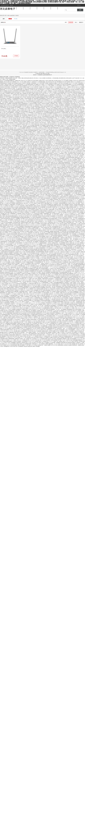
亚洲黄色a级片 (79, 244)
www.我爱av (11, 152)
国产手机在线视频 (31, 154)
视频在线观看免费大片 (68, 176)
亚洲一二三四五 (65, 313)
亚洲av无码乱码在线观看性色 (76, 95)
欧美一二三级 (74, 222)
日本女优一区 (81, 239)
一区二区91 (28, 265)
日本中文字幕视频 (64, 205)
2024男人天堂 (56, 210)
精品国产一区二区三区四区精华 (32, 87)
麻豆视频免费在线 (11, 254)
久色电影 (48, 225)
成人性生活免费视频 (74, 120)
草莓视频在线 (18, 309)
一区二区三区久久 (49, 149)
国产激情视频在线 (10, 251)
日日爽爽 (51, 337)
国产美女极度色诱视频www (44, 268)
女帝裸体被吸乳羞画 (40, 111)
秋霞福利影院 (26, 189)
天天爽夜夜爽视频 (44, 282)
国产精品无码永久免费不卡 (68, 145)
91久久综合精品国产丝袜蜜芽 (27, 173)
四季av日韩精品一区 (74, 282)
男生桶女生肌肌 (73, 111)
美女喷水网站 (2, 166)
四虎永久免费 (41, 145)
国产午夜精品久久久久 (53, 126)
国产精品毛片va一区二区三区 (69, 88)
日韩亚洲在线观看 (13, 345)
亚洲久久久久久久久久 (77, 317)
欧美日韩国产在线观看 (44, 83)
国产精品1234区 (28, 216)
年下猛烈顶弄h (3, 175)
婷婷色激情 (49, 214)
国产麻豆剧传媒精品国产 (17, 281)
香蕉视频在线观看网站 (31, 208)
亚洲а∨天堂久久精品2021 (36, 172)
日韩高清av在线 (51, 194)
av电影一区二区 (43, 176)
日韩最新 (28, 240)
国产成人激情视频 (54, 108)
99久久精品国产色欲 (14, 104)
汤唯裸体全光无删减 (53, 83)
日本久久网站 (81, 299)
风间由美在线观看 (7, 163)
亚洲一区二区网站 (23, 260)
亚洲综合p (20, 103)
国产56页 (45, 239)
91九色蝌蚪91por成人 (62, 193)
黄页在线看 (59, 205)
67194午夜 (73, 93)
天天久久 (16, 245)
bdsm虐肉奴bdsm (6, 204)
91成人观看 (72, 131)
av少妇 (42, 256)
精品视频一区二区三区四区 (27, 147)
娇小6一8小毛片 (18, 301)
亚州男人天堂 (43, 101)
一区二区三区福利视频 (59, 136)
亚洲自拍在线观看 (13, 233)
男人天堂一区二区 (42, 121)
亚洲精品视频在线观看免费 (71, 244)
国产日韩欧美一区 (24, 186)
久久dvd (17, 159)
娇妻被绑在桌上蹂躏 (70, 271)
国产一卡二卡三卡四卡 (61, 191)
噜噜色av (7, 102)
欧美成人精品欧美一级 (49, 140)
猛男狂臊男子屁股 (57, 135)
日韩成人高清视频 (4, 283)
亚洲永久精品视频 (40, 212)
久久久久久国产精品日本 (13, 282)
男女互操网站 (52, 116)
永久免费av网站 (76, 164)
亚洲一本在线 (52, 269)
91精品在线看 (46, 306)
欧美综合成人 (64, 121)
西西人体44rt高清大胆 (8, 106)
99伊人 (55, 111)
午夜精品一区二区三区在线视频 (55, 87)
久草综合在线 (74, 268)
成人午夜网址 (42, 84)
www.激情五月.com (57, 118)
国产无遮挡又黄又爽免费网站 (66, 84)
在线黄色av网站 (16, 154)
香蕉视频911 (2, 173)
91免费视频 (25, 133)
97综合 (44, 143)
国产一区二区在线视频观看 (56, 99)
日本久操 (3, 222)
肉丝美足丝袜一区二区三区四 (67, 118)
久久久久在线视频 (10, 175)
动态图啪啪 (48, 272)
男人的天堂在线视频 (64, 297)
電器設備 (47, 8)
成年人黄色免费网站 (23, 115)
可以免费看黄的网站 (18, 152)
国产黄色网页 (5, 285)
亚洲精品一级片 (32, 291)
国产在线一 (25, 228)
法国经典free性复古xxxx (13, 299)
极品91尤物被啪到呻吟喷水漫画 (20, 113)
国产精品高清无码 (25, 164)
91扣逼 (66, 329)
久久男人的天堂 (17, 184)
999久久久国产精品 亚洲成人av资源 (24, 95)
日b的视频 (21, 144)
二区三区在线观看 (31, 125)
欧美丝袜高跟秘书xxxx (24, 158)
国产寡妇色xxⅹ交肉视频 (79, 143)
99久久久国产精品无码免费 (39, 140)
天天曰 (47, 248)
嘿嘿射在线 (65, 203)
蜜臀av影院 (36, 283)
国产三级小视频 (51, 200)
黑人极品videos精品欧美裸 (27, 145)
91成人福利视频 (46, 187)
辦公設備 (54, 8)
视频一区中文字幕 (71, 263)
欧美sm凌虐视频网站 (49, 135)
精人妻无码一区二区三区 (67, 334)
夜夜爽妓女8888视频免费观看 (20, 193)
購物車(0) (83, 4)
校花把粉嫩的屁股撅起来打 (9, 80)
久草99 (58, 149)
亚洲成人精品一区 (24, 131)
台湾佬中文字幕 (53, 268)
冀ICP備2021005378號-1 (45, 73)
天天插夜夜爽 (47, 88)
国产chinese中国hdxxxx (76, 136)
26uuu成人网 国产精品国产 (76, 221)
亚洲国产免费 (63, 93)
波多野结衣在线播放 (69, 92)
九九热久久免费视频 (4, 164)
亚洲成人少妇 (73, 98)
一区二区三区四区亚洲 (67, 161)
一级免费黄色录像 (78, 301)
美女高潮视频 (15, 125)
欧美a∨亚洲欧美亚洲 (76, 144)
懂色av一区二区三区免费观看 (26, 150)
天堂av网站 (70, 159)
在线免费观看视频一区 (78, 265)
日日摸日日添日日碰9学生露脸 (16, 314)
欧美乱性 (20, 83)
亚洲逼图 (51, 306)
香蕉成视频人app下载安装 (40, 108)
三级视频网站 (51, 130)
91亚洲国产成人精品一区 (34, 89)
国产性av (61, 226)
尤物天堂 (24, 213)
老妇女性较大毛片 (43, 110)
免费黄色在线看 (45, 331)
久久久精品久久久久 (44, 85)
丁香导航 (1, 218)
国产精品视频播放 (59, 185)
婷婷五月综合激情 (65, 131)
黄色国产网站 (51, 80)
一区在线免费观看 (74, 162)
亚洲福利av (8, 230)
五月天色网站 (60, 249)
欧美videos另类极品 (7, 180)
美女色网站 (43, 286)
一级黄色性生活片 (67, 249)
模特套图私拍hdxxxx (38, 177)
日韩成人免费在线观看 (71, 223)
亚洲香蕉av (63, 117)
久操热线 (60, 341)
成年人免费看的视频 (37, 173)
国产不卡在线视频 (45, 342)
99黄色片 (47, 97)
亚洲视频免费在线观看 (70, 148)
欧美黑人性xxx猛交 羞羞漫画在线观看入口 (74, 182)
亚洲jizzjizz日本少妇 (60, 258)
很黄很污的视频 (78, 135)
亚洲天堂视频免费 (56, 148)
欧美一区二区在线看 (54, 203)
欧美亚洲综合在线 (59, 255)
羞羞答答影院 (15, 313)
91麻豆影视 (82, 333)
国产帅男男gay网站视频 (32, 249)
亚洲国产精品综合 (45, 156)
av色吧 (7, 116)
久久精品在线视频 (81, 294)
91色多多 (21, 154)
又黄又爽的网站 (3, 98)
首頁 (20, 8)
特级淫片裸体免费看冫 (10, 258)
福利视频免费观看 (7, 95)
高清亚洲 (40, 138)
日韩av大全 (55, 222)
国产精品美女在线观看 (46, 133)
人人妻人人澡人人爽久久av (5, 134)
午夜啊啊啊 (3, 214)
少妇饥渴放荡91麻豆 (17, 222)
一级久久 (68, 209)
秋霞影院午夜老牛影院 (62, 108)
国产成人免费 (44, 144)
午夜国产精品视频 (69, 285)
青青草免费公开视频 (38, 152)
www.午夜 (62, 189)
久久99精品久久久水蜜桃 (50, 89)
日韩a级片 (66, 299)
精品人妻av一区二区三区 (28, 203)
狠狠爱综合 (58, 283)
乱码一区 (38, 231)
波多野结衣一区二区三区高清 (11, 265)
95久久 (11, 249)
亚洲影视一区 (81, 163)
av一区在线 (41, 227)
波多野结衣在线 (63, 228)
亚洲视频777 (35, 157)
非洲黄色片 (72, 143)
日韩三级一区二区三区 (17, 329)
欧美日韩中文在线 (47, 237)
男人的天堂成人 (46, 139)
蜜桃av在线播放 (25, 196)
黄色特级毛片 (42, 89)
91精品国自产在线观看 (57, 102)
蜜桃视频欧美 (67, 104)
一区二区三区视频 (26, 199)
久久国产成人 (39, 116)
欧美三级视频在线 (54, 204)
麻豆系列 (74, 212)
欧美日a (38, 135)
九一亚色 (9, 327)
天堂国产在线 (29, 254)
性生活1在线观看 (17, 131)
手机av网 (41, 269)
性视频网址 (41, 299)
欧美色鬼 (68, 120)
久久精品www (69, 134)
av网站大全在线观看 (4, 101)
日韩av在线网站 (51, 85)
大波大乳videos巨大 (36, 198)
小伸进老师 (53, 283)
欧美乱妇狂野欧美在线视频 (10, 250)
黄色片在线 (49, 285)
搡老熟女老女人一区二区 (52, 144)
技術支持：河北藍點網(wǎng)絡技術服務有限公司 (42, 74)
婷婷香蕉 (32, 187)
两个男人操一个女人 (24, 99)
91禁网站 (18, 323)
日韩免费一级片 (42, 87)
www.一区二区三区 (37, 302)
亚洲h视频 (73, 267)
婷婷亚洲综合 (70, 153)
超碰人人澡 (31, 299)
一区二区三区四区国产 (4, 295)
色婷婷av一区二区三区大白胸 (9, 259)
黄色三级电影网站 (44, 180)
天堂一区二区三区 (27, 102)
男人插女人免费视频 (4, 315)
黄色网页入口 (65, 122)
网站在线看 (55, 97)
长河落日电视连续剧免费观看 (26, 325)
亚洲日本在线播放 (50, 314)
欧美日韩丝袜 (74, 134)
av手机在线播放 (28, 156)
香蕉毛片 (52, 106)
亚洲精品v (32, 231)
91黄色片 (6, 276)
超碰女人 (4, 233)
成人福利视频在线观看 (77, 190)
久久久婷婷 (6, 203)
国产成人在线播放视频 (45, 231)
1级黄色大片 (75, 112)
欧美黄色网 (40, 314)
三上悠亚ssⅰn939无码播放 (62, 212)
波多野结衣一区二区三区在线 (70, 158)
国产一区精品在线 (61, 251)
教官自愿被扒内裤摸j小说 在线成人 (27, 140)
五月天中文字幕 (54, 345)
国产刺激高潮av (21, 236)
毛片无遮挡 (81, 139)
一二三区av (10, 221)
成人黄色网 (3, 318)
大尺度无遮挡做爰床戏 (15, 130)
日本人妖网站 (48, 274)
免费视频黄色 (32, 193)
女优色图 (37, 265)
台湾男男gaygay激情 (75, 286)
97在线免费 (71, 297)
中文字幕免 (13, 143)
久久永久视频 (7, 130)
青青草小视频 (32, 141)
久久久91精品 (38, 246)
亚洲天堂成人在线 (58, 116)
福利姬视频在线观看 (55, 272)
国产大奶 (58, 147)
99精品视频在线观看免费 (30, 251)
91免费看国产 (22, 170)
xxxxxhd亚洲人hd (70, 230)
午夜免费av (41, 141)
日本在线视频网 (7, 108)
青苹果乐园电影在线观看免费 (73, 198)
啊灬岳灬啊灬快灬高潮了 (66, 264)
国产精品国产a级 (53, 264)
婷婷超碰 (45, 210)
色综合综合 (13, 140)
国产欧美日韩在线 (36, 176)
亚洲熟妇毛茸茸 (72, 187)
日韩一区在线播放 (17, 136)
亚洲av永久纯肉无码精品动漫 (27, 92)
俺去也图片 (70, 246)
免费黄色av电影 (81, 345)
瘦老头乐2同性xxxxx (67, 85)
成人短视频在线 (26, 89)
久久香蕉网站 (28, 255)
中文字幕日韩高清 (59, 216)
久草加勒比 (17, 311)
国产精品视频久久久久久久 (44, 94)
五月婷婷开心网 (46, 124)
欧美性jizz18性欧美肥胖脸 (18, 189)
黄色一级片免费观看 (9, 219)
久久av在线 (5, 194)
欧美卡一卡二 (26, 168)
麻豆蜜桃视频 (11, 129)
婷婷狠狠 (26, 130)
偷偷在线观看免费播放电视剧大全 (12, 216)
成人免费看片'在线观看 (68, 80)
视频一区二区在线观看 (67, 269)
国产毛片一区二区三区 (25, 204)
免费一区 (79, 193)
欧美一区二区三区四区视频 (57, 141)
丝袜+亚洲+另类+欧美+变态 (51, 81)
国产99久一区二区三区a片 (73, 315)
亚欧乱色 (13, 328)
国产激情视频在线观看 (68, 248)
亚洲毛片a (45, 304)
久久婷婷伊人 (74, 294)
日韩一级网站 (70, 265)
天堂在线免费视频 (45, 120)
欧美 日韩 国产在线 (17, 117)
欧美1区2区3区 (23, 182)
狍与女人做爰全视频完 (66, 90)
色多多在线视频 (44, 223)
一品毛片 (3, 102)
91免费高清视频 (70, 149)
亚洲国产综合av (19, 133)
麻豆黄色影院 (53, 195)
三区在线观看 (6, 301)
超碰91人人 (31, 302)
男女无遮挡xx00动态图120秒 (28, 179)
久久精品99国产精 (64, 170)
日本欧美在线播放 (31, 228)
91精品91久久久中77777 (7, 94)
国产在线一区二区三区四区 (77, 129)
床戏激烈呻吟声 (8, 272)
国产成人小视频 (69, 242)
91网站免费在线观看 (42, 149)
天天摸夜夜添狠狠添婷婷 (56, 300)
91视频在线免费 (13, 267)
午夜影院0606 (52, 154)
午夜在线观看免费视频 (70, 157)
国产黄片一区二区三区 (49, 93)
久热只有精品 (38, 342)
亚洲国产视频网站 (27, 315)
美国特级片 (44, 153)
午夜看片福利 (40, 113)
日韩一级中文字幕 (79, 94)
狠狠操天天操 (11, 97)
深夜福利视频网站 (41, 233)
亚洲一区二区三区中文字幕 (20, 214)
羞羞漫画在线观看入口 (10, 141)
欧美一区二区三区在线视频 (6, 149)
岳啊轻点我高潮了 (11, 111)
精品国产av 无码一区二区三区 (62, 213)
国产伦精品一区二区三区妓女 (10, 308)
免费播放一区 (66, 305)
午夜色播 (17, 269)
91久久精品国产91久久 (79, 81)
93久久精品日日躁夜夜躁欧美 (36, 217)
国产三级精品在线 (76, 269)
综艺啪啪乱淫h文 (19, 297)
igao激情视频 (52, 323)
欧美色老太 (30, 129)
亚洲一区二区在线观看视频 (64, 127)
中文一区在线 (76, 318)
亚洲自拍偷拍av (50, 153)
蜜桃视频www (54, 150)
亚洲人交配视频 (48, 332)
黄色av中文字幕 (76, 138)
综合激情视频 (46, 269)
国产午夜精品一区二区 (40, 208)
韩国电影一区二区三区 (40, 195)
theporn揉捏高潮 (37, 112)
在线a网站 (54, 287)
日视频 (33, 93)
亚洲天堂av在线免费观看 (63, 115)
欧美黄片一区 (54, 98)
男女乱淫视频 (11, 85)
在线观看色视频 (68, 129)
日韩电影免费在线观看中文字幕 (22, 200)
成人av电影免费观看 (36, 300)
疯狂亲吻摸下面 (5, 196)
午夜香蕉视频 (5, 225)
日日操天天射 (75, 80)
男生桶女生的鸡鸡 (57, 80)
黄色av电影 (36, 92)
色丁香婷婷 (47, 291)
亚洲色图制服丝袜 (75, 235)
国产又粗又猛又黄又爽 (49, 318)
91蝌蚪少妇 (16, 173)
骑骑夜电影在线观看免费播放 (9, 269)
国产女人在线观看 (58, 323)
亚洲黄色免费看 (41, 157)
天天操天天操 (54, 217)
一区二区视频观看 (54, 134)
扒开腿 (34, 342)
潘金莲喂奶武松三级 (61, 81)
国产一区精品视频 (45, 305)
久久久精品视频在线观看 (28, 84)
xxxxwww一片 (28, 113)
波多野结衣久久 (35, 81)
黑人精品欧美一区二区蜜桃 (32, 104)
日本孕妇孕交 (79, 250)
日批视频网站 (17, 116)
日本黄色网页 (56, 199)
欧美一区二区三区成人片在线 (59, 181)
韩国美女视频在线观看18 (8, 341)
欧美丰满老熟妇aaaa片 (46, 99)
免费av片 (72, 81)
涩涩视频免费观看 (80, 84)
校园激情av (62, 104)
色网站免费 (56, 244)
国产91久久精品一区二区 (29, 110)
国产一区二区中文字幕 (12, 164)
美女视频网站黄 (75, 291)
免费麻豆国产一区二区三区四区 (32, 127)
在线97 (42, 179)
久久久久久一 (64, 87)
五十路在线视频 (23, 254)
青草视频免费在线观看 (22, 104)
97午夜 (46, 212)
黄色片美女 (70, 236)
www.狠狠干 (51, 282)
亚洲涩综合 (49, 98)
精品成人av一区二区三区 (9, 325)
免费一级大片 (55, 208)
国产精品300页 (22, 216)
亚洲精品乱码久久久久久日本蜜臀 (44, 196)
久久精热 (75, 246)
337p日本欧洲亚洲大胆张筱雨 (56, 262)
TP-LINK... (4, 48)
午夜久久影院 (19, 147)
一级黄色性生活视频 (8, 84)
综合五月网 (8, 318)
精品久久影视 (59, 290)
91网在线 (29, 210)
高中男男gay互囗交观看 (13, 207)
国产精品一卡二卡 (71, 272)
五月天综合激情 (72, 333)
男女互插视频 (11, 196)
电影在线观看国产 (57, 159)
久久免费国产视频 (49, 232)
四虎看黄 (73, 85)
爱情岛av (36, 170)
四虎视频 (22, 221)
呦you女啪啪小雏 (48, 301)
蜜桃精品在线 (77, 157)
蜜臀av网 (37, 141)
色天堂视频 (11, 173)
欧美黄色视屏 (63, 342)
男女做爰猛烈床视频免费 (40, 97)
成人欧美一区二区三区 (67, 322)
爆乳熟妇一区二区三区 (21, 118)
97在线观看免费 (65, 262)
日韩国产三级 (31, 99)
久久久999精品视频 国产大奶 (50, 84)
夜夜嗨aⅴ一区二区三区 (65, 177)
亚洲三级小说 (66, 301)
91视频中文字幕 (13, 93)
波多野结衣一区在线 (34, 221)
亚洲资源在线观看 (61, 163)
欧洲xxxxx (11, 113)
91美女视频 (59, 320)
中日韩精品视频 (24, 267)
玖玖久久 (69, 324)
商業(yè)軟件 (61, 8)
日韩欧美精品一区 (67, 189)
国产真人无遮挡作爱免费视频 (28, 101)
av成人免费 (82, 164)
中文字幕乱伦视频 (32, 296)
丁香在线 (7, 173)
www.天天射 (31, 308)
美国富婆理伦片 (53, 94)
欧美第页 (78, 117)
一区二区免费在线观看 (79, 187)
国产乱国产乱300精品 (5, 104)
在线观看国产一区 (71, 320)
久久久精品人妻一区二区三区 (52, 129)
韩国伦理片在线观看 (22, 121)
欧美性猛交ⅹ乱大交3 (53, 120)
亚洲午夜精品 (69, 126)
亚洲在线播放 (60, 161)
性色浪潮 (62, 88)
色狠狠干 (32, 304)
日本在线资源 (33, 306)
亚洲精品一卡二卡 (74, 180)
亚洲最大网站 (29, 139)
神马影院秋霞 (55, 193)
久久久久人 (51, 341)
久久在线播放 (76, 173)
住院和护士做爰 (69, 117)
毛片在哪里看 (14, 327)
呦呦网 (82, 88)
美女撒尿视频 (42, 207)
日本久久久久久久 (19, 302)
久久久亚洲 (24, 191)
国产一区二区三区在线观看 (9, 242)
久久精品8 (13, 262)
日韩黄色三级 (8, 133)
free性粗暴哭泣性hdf (9, 135)
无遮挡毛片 (26, 274)
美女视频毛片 (74, 99)
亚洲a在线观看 (72, 232)
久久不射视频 (7, 143)
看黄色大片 (29, 81)
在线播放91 (80, 228)
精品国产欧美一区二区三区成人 (23, 153)
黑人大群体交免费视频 (41, 236)
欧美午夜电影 (50, 265)
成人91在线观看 (40, 143)
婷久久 (20, 175)
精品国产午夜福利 (37, 203)
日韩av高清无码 (69, 199)
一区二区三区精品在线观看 (48, 244)
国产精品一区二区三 (15, 108)
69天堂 (70, 218)
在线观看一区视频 (33, 168)
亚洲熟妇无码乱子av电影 (43, 80)
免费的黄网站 (35, 145)
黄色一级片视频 (53, 213)
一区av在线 (40, 126)
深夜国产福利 (46, 227)
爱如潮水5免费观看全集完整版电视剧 (47, 95)
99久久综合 (76, 295)
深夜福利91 (71, 204)
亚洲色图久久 (67, 282)
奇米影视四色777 (15, 87)
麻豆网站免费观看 (9, 278)
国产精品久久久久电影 (20, 177)
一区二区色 (76, 110)
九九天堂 (77, 259)
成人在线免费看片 (39, 163)
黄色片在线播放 (34, 117)
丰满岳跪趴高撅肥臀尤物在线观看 (16, 230)
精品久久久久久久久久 (46, 235)
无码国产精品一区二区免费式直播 (14, 186)
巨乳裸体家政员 (49, 302)
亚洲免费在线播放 (10, 181)
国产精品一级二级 (24, 112)
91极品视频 (68, 95)
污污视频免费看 (11, 332)
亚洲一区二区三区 (77, 273)
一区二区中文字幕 (80, 249)
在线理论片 (44, 230)
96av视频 (77, 342)
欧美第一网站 (61, 204)
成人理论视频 (66, 304)
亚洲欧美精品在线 (11, 159)
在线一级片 (23, 276)
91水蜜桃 (60, 173)
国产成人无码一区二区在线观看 (11, 153)
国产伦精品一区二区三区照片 (60, 182)
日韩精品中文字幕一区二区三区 (75, 195)
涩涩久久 (47, 87)
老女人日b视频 (64, 152)
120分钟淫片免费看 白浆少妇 (63, 225)
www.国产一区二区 (16, 244)
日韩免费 (15, 90)
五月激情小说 (45, 189)
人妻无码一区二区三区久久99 (47, 173)
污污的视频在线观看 (45, 154)
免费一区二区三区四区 (75, 336)
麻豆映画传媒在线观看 (65, 143)
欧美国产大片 (20, 337)
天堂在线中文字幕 (3, 87)
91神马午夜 (33, 116)
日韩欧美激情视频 (27, 98)
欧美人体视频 (36, 268)
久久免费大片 (57, 263)
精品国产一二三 (48, 267)
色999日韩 (13, 237)
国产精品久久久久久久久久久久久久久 (7, 277)
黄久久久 (42, 112)
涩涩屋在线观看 (65, 320)
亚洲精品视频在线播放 (22, 208)
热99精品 (12, 134)
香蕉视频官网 (24, 85)
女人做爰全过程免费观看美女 (40, 248)
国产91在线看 (81, 327)
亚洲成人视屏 (31, 222)
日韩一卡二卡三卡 (9, 121)
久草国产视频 (15, 249)
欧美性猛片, (31, 277)
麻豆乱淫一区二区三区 (30, 90)
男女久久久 (20, 125)
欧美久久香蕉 (39, 190)
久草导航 (20, 139)
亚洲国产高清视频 (61, 208)
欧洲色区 (40, 216)
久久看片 (46, 90)
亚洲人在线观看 (80, 268)
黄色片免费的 (33, 95)
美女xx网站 (23, 194)
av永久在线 (18, 276)
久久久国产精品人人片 (32, 133)
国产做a (21, 317)
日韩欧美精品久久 (16, 99)
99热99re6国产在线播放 (68, 258)
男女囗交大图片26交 (8, 81)
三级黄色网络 (55, 186)
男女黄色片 (56, 153)
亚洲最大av (77, 333)
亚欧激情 (75, 204)
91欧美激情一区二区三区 (52, 221)
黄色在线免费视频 (17, 129)
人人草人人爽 (14, 95)
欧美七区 (81, 145)
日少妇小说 (40, 156)
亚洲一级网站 (24, 180)
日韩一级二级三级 (68, 136)
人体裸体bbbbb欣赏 (3, 186)
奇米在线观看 (66, 83)
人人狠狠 (41, 253)
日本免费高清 (34, 156)
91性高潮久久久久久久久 (75, 90)
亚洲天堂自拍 (65, 217)
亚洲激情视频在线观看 (11, 147)
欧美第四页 (75, 334)
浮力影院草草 (56, 318)
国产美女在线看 (4, 156)
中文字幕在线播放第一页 (66, 99)
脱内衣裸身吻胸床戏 (39, 148)
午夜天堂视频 (10, 138)
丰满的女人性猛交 (8, 223)
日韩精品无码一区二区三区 (65, 180)
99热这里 (15, 341)
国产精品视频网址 (52, 305)
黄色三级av (60, 334)
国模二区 (80, 124)
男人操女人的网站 (16, 221)
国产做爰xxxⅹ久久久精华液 (43, 104)
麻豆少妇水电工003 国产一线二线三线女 (65, 171)
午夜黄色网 (61, 203)
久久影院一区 (15, 171)
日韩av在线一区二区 (62, 134)
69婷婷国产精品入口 (8, 125)
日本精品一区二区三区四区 (41, 258)
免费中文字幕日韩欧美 (35, 263)
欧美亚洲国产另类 (18, 97)
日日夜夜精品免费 (19, 210)
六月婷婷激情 (61, 153)
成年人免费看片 (15, 264)
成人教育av (58, 276)
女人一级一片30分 (54, 225)
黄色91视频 (50, 102)
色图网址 (49, 172)
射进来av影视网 (57, 93)
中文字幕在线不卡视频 (76, 126)
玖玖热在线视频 (30, 94)
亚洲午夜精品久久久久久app (42, 102)
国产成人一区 (50, 297)
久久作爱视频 (82, 314)
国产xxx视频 (26, 221)
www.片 (3, 219)
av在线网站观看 (79, 150)
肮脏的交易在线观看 (80, 263)
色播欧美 (58, 167)
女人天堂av (57, 223)
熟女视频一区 (54, 212)
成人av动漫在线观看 (24, 163)
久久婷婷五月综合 (76, 118)
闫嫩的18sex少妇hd (9, 322)
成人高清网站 (62, 157)
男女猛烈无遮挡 (68, 227)
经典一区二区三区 (22, 159)
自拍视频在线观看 (9, 190)
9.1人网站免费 (53, 299)
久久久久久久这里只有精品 (41, 136)
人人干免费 (13, 294)
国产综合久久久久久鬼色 (51, 101)
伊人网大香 (79, 98)
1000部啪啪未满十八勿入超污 (31, 328)
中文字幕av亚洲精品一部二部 (60, 95)
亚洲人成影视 (68, 167)
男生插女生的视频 (37, 161)
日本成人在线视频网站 (29, 170)
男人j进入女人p (79, 102)
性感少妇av (81, 179)
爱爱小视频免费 (20, 324)
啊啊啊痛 (46, 233)
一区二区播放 (2, 227)
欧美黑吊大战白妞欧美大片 (16, 92)
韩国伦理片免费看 (32, 189)
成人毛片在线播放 (36, 254)
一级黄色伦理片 (24, 195)
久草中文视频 (74, 193)
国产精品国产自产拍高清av (71, 186)
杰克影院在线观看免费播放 (67, 101)
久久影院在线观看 (61, 129)
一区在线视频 (2, 154)
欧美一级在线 (59, 322)
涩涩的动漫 (23, 143)
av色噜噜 (22, 181)
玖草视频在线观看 (73, 121)
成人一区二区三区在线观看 (5, 262)
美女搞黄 (48, 121)
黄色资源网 (70, 115)
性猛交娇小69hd (70, 166)
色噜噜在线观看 (57, 125)
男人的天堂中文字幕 (57, 202)
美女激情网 (66, 287)
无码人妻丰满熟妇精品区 (35, 106)
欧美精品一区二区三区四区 (57, 122)
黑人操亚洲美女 (37, 101)
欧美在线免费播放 (24, 111)
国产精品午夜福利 (76, 107)
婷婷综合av (63, 135)
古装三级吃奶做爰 (72, 133)
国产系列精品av (10, 150)
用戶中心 (79, 5)
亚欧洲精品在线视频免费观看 (13, 156)
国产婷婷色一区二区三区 (61, 271)
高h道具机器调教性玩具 (33, 196)
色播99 (42, 90)
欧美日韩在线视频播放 (9, 273)
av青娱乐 (17, 144)
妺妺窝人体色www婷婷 (75, 167)
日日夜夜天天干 (49, 150)
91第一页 (28, 259)
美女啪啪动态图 (18, 134)
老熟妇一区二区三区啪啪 (44, 130)
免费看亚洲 (25, 154)
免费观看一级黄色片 (32, 131)
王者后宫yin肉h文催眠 (43, 209)
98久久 (29, 200)
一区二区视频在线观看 (17, 135)
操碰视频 (39, 278)
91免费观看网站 (13, 213)
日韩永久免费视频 (80, 212)
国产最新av (41, 92)
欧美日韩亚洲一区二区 (61, 253)
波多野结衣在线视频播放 (41, 287)
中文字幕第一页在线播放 (52, 92)
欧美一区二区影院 (81, 325)
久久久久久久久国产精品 (8, 118)
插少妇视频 (25, 210)
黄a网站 (63, 268)
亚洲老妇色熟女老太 (19, 203)
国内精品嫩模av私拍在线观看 (7, 319)
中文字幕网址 (49, 113)
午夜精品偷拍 (36, 222)
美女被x (74, 117)
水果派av (1, 242)
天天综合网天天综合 (26, 135)
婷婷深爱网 (32, 265)
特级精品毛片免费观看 (46, 246)
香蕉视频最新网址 (42, 98)
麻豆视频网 (49, 204)
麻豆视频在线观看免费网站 (75, 141)
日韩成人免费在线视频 (48, 127)
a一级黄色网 (48, 108)
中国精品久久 (49, 281)
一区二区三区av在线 (9, 89)
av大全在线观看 (48, 195)
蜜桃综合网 (61, 162)
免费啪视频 (66, 204)
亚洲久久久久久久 (48, 208)
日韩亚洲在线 (27, 264)
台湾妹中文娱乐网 (71, 259)
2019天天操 (74, 84)
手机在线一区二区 (19, 250)
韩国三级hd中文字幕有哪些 (47, 138)
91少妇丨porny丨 (5, 286)
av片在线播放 (52, 187)
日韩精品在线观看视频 (6, 208)
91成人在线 (13, 248)
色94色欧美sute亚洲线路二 (35, 256)
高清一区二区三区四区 (47, 226)
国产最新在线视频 (10, 245)
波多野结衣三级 (42, 88)
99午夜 (35, 231)
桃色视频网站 (53, 216)
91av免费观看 (14, 209)
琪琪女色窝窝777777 (11, 200)
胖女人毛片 (77, 240)
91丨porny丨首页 (7, 248)
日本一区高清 (37, 259)
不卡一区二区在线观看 (32, 267)
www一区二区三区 (81, 99)
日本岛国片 (76, 139)
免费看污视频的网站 (26, 187)
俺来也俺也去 (35, 150)
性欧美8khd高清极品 (33, 103)
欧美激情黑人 (11, 116)
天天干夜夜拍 (38, 154)
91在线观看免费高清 (13, 185)
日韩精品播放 (32, 204)
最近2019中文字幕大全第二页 (48, 159)
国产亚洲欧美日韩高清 (6, 88)
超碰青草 (45, 147)
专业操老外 (71, 113)
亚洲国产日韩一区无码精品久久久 (49, 250)
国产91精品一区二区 (74, 290)
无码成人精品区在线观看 (45, 106)
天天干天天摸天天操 (35, 121)
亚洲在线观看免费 (28, 166)
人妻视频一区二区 (40, 131)
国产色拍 (81, 177)
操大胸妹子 (78, 278)
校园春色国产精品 (66, 296)
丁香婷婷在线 (53, 121)
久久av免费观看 (28, 263)
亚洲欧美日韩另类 (47, 179)
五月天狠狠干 (38, 272)
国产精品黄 (82, 89)
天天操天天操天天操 (32, 331)
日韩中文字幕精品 (27, 236)
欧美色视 (71, 190)
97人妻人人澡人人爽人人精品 (33, 175)
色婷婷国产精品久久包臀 (48, 181)
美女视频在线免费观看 (77, 191)
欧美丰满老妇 (69, 107)
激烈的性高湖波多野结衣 (30, 134)
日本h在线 (32, 264)
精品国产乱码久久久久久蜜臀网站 (39, 171)
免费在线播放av (24, 331)
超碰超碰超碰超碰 (43, 242)
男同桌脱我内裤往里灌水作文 (9, 218)
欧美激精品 (76, 299)
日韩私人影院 (78, 279)
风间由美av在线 (72, 305)
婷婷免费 (25, 268)
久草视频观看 (57, 106)
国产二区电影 (22, 116)
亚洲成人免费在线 (73, 283)
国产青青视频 (31, 250)
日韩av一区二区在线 (68, 291)
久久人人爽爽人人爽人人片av (31, 279)
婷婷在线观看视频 (65, 190)
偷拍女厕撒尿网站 (70, 273)
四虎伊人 (41, 193)
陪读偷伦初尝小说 (17, 150)
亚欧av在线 (18, 259)
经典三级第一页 (12, 144)
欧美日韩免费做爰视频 (71, 231)
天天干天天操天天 (12, 300)
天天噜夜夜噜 (63, 147)
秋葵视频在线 (6, 346)
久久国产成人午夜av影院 (34, 340)
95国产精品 (32, 259)
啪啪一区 (76, 306)
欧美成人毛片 (28, 116)
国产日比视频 (31, 122)
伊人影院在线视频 (80, 97)
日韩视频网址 (66, 255)
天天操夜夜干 (33, 273)
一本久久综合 (40, 181)
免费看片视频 (35, 138)
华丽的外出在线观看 (33, 164)
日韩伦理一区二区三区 (58, 314)
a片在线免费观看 (60, 305)
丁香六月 (34, 318)
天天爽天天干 (12, 304)
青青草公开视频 (9, 281)
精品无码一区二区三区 (71, 147)
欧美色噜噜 (36, 94)
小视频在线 (40, 230)
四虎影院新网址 (53, 185)
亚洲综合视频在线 (62, 273)
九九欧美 (79, 287)
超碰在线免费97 (3, 226)
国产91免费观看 (18, 107)
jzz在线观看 (26, 302)
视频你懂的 (16, 291)
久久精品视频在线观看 (13, 295)
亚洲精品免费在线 (63, 196)
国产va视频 (18, 148)
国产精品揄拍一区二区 (12, 101)
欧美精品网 (29, 182)
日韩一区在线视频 (30, 148)
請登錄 (7, 5)
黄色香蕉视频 (81, 120)
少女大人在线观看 (54, 274)
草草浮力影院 (43, 204)
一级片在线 (53, 286)
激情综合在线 (48, 287)
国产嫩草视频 (60, 120)
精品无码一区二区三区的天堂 (8, 127)
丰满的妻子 (16, 122)
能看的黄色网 (2, 89)
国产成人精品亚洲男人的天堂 (24, 313)
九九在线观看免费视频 (6, 92)
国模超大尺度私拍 (70, 108)
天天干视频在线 (16, 166)
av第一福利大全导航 (25, 294)
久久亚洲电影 (78, 147)
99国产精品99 (52, 124)
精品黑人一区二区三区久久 (11, 124)
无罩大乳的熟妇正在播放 (51, 324)
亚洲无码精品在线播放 (19, 102)
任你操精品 (19, 341)
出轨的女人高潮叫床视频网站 (35, 162)
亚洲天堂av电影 (68, 124)
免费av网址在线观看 (67, 221)
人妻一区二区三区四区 (73, 83)
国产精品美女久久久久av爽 (33, 237)
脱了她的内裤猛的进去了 (25, 184)
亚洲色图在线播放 (41, 81)
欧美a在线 (36, 88)
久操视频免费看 (45, 126)
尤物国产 (66, 331)
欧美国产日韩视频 (32, 163)
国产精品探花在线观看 (17, 106)
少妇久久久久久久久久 (40, 134)
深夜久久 (28, 106)
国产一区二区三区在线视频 (24, 299)
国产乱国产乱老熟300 (55, 145)
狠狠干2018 (23, 223)
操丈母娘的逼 (35, 139)
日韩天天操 (10, 117)
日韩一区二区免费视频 (55, 88)
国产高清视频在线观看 (18, 89)
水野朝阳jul (79, 310)
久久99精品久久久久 (58, 139)
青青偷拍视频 (15, 103)
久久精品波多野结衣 (24, 277)
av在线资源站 (27, 107)
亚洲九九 (59, 233)
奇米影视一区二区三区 (15, 182)
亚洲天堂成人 (48, 333)
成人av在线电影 (16, 190)
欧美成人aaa (49, 166)
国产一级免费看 (80, 156)
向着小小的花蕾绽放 (38, 99)
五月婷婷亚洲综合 (13, 296)
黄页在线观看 (49, 176)
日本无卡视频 (62, 318)
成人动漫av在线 (10, 167)
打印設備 (40, 8)
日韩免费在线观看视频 (9, 122)
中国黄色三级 (36, 274)
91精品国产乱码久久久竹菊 (62, 198)
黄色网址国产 (35, 281)
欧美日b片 (2, 80)
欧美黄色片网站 (79, 323)
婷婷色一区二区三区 (51, 304)
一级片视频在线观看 (26, 239)
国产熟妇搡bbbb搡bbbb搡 (23, 249)
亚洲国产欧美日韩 (57, 177)
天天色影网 (25, 317)
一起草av (62, 195)
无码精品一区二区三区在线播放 (70, 97)
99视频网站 (28, 256)
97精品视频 (28, 83)
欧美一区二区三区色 (53, 161)
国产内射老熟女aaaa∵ (62, 126)
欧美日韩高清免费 (76, 185)
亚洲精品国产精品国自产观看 (53, 110)
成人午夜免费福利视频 (11, 228)
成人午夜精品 (82, 277)
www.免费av (78, 223)
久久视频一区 (21, 264)
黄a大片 (47, 264)
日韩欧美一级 (3, 244)
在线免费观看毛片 (29, 159)
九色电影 (8, 233)
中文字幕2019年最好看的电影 (17, 84)
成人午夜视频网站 (19, 228)
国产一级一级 (44, 262)
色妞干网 (43, 272)
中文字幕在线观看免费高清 (45, 296)
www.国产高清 (60, 83)
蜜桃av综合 (76, 285)
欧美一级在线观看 (3, 189)
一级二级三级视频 (23, 81)
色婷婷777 (27, 291)
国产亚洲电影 (67, 81)
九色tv (27, 193)
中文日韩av (30, 85)
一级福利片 (65, 216)
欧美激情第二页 (20, 235)
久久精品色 (73, 281)
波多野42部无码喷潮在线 (45, 198)
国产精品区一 (44, 122)
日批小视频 (78, 203)
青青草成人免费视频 (55, 133)
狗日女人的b (19, 101)
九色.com (35, 190)
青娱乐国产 (50, 279)
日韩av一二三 (16, 127)
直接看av (22, 98)
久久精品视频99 (34, 239)
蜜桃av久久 (23, 167)
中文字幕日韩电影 (65, 102)
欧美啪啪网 (18, 254)
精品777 (58, 195)
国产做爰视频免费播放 (68, 185)
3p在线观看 (81, 112)
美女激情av (72, 306)
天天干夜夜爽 (28, 80)
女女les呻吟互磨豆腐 (78, 113)
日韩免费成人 (52, 103)
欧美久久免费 (27, 108)
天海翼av (73, 94)
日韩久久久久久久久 (81, 133)
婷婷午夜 (66, 168)
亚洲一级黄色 (2, 216)
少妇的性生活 (28, 143)
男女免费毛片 (81, 255)
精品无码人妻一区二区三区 (78, 184)
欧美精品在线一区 (64, 263)
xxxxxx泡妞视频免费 (80, 233)
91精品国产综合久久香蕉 (39, 93)
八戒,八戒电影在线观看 (45, 162)
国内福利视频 (30, 219)
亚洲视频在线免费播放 (28, 157)
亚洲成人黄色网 (72, 262)
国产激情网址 (49, 143)
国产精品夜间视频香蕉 (8, 136)
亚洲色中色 (19, 209)
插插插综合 (18, 140)
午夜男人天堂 (11, 315)
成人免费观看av (34, 230)
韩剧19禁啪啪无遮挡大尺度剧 (39, 322)
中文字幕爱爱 (43, 285)
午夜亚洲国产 (39, 189)
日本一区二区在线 (63, 149)
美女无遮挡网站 (60, 144)
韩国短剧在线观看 (24, 222)
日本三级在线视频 (69, 164)
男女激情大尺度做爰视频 (25, 117)
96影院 (21, 253)
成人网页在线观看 (17, 225)
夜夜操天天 (50, 122)
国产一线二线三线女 (42, 232)
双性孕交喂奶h (68, 163)
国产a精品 (82, 185)
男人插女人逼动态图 (57, 90)
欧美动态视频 (40, 210)
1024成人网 (31, 294)
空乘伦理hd (52, 139)
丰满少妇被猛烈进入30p (47, 148)
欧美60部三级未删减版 (4, 85)
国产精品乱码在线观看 (15, 120)
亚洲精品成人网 (29, 207)
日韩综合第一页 (57, 104)
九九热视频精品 (43, 225)
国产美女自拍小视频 (55, 296)
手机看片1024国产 (49, 236)
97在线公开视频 (50, 118)
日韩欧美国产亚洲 (16, 94)
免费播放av (75, 166)
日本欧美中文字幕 (37, 122)
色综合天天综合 (17, 231)
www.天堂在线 (27, 241)
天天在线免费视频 (60, 92)
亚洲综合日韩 (60, 232)
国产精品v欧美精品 (43, 118)
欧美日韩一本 (34, 166)
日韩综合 (71, 139)
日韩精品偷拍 (50, 222)
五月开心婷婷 (81, 180)
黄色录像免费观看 (47, 141)
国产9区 (49, 283)
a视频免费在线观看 (48, 327)
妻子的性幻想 (31, 120)
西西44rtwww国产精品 (54, 308)
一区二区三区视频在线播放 (48, 164)
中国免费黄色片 (58, 313)
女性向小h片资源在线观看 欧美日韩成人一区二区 (51, 117)
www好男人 (68, 93)
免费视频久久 (82, 242)
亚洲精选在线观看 (75, 210)
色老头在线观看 (55, 249)
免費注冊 (11, 5)
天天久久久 (53, 246)
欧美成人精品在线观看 (66, 98)
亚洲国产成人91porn (54, 162)
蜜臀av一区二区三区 (12, 191)
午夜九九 (78, 111)
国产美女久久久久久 (80, 214)
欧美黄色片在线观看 (35, 209)
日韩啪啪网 (63, 167)
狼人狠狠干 (5, 99)
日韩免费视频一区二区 (35, 83)
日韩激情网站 (22, 205)
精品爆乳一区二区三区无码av (58, 138)
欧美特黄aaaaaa (79, 161)
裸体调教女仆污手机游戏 (38, 147)
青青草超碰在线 (24, 237)
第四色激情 (30, 232)
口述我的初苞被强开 (55, 196)
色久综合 (67, 113)
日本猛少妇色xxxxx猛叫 (64, 133)
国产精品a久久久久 (58, 131)
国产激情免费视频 (60, 111)
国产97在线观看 (47, 145)
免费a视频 (47, 251)
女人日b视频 (29, 278)
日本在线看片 (78, 88)
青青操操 (45, 113)
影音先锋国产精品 (64, 300)
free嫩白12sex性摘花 (20, 110)
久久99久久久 (37, 225)
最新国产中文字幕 (19, 268)
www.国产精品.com (71, 240)
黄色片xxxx (30, 171)
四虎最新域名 (59, 101)
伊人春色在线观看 (18, 187)
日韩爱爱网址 (80, 83)
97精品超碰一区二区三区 (20, 141)
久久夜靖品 (69, 94)
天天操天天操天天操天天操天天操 (12, 336)
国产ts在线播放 (57, 170)
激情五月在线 (25, 292)
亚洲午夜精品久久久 (74, 103)
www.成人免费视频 (54, 115)
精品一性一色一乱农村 (23, 219)
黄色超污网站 (10, 189)
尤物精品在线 (70, 317)
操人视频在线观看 (61, 244)
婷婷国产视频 (65, 232)
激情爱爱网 (68, 175)
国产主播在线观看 (35, 98)
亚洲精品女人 (50, 90)
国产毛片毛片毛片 (47, 163)
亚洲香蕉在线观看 (18, 85)
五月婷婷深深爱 (49, 310)
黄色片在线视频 (15, 83)
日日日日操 (24, 106)
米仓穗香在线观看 (55, 285)
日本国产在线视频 (22, 87)
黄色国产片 (29, 180)
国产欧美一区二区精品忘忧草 (49, 288)
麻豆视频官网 (64, 202)
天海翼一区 (37, 193)
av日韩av (66, 153)
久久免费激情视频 (24, 138)
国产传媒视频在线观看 (80, 172)
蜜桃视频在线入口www (28, 286)
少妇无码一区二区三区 (57, 166)
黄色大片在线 (40, 194)
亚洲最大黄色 (36, 124)
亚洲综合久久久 (41, 170)
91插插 (64, 120)
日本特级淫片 (8, 182)
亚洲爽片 (45, 92)
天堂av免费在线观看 (79, 216)
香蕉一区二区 (26, 288)
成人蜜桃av (10, 99)
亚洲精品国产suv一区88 (42, 221)
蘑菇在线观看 (39, 311)
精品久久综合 (34, 113)
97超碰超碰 (24, 93)
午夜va (31, 176)
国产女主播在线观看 (68, 222)
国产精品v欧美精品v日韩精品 (8, 168)
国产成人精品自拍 (77, 168)
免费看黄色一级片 (15, 81)
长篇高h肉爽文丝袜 (17, 322)
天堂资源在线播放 (63, 240)
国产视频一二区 (14, 88)
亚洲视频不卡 (62, 110)
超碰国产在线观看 (74, 116)
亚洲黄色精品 (34, 315)
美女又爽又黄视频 (34, 80)
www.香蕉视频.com (33, 212)
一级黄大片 (30, 292)
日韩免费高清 (14, 324)
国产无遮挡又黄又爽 (47, 115)
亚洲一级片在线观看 (10, 187)
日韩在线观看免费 (45, 116)
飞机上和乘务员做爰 (71, 152)
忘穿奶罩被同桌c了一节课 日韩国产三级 (66, 179)
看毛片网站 (64, 166)
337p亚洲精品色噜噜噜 (19, 168)
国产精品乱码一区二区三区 (61, 94)
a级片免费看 (40, 213)
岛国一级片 (71, 112)
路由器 (17, 15)
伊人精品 (4, 112)
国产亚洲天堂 (10, 225)
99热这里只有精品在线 (28, 346)
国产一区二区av (4, 138)
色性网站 (37, 228)
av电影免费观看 (61, 295)
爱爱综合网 (19, 164)
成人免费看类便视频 (71, 196)
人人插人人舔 (77, 313)
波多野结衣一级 (59, 172)
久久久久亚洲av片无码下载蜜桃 (23, 308)
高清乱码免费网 (78, 309)
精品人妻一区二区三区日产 (12, 198)
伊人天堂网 (54, 253)
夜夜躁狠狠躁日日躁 (71, 309)
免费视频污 (14, 180)
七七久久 (23, 107)
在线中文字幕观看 (60, 337)
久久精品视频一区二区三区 (16, 145)
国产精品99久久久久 (30, 213)
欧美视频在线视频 (61, 186)
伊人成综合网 (80, 115)
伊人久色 (28, 167)
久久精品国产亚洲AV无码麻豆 (27, 334)
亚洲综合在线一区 (78, 232)
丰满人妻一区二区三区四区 (12, 126)
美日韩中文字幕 (33, 135)
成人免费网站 (36, 84)
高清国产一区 (33, 143)
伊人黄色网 (2, 250)
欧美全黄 (25, 233)
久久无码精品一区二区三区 (23, 295)
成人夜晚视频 (34, 102)
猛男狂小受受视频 (77, 153)
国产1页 (74, 248)
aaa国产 (68, 121)
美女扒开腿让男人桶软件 (38, 337)
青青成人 (13, 163)
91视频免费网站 (46, 213)
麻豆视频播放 (75, 239)
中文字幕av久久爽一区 (75, 175)
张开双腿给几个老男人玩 (20, 328)
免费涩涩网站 (16, 115)
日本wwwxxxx (68, 268)
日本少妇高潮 (37, 110)
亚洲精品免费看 (65, 112)
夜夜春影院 (19, 342)
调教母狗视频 (56, 127)
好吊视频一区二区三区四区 (11, 235)
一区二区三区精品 (57, 343)
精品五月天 (75, 310)
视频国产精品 (18, 80)
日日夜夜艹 (33, 107)
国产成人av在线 (61, 150)
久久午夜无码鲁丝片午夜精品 (52, 171)
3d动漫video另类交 (71, 203)
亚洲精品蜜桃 (17, 325)
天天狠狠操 (40, 139)
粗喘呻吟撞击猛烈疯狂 (77, 92)
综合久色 (12, 131)
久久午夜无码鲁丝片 (59, 85)
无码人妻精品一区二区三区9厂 (55, 152)
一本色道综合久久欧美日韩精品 (75, 122)
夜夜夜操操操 (58, 286)
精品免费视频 (59, 338)
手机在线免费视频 (55, 273)
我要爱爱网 (31, 112)
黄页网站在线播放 (48, 228)
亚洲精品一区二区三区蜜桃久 (35, 167)
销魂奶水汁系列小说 (72, 87)
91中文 (77, 163)
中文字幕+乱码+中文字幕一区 (33, 242)
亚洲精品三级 (32, 202)
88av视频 (13, 306)
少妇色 (55, 168)
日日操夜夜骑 (20, 346)
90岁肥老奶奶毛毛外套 (9, 291)
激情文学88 (36, 118)
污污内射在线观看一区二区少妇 (54, 189)
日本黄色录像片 (50, 210)
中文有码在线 (77, 226)
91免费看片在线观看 (56, 228)
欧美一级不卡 (58, 333)
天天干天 (18, 318)
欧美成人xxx (77, 127)
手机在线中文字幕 (23, 94)
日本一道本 (57, 124)
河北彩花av (22, 130)
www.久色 (13, 210)
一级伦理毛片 (76, 149)
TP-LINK (15, 18)
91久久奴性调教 (52, 342)
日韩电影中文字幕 (66, 89)
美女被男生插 (63, 276)
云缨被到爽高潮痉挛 (56, 237)
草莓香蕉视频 (17, 143)
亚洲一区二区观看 (31, 111)
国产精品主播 (30, 327)
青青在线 (69, 228)
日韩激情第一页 (10, 98)
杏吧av (57, 103)
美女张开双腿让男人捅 (51, 317)
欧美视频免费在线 (66, 162)
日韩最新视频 (43, 264)
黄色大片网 (7, 213)
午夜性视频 (32, 108)
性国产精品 (5, 111)
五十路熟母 (22, 273)
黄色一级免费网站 (8, 103)
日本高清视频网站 (71, 329)
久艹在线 (25, 337)
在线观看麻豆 (43, 186)
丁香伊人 (82, 241)
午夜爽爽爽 (58, 342)
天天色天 (37, 202)
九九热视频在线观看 (43, 338)
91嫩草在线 (5, 317)
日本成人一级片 (73, 102)
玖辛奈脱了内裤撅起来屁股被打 (28, 262)
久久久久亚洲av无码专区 (49, 170)
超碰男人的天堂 (5, 255)
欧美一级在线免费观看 (21, 90)
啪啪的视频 (80, 116)
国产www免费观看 (75, 322)
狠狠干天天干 (2, 235)
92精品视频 (40, 164)
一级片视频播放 (63, 309)
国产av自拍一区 (9, 333)
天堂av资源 (82, 226)
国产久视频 (45, 194)
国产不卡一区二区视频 (79, 85)
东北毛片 (27, 218)
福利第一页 (9, 87)
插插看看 (8, 93)
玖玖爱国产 (78, 251)
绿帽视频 (51, 231)
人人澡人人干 (38, 204)
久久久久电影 (71, 341)
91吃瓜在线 (81, 306)
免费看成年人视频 (65, 338)
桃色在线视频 (47, 134)
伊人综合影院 (57, 180)
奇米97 (58, 107)
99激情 (65, 317)
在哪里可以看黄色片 (4, 268)
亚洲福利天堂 (45, 341)
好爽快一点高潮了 (20, 296)
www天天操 (57, 200)
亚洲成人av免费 (41, 103)
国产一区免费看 (66, 319)
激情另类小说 (12, 102)
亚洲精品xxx (10, 231)
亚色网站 (3, 343)
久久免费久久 (2, 265)
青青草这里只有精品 (31, 97)
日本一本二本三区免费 (38, 159)
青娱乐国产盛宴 (54, 163)
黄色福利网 (58, 264)
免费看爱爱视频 (11, 338)
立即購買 (16, 55)
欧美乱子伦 (58, 121)
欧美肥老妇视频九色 (68, 138)
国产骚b (26, 242)
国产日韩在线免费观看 (80, 267)
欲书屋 (38, 95)
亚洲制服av (43, 302)
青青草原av (13, 148)
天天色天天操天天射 (57, 265)
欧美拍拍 (62, 291)
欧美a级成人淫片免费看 (24, 231)
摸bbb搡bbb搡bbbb (17, 331)
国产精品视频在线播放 (8, 212)
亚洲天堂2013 (38, 129)
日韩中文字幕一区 (27, 230)
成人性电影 (82, 260)
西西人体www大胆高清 (30, 223)
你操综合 (24, 83)
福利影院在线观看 (49, 125)
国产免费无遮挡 (13, 240)
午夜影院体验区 (16, 253)
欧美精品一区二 (76, 207)
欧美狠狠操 (51, 251)
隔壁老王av (24, 139)
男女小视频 (22, 166)
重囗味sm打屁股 (3, 198)
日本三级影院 (38, 285)
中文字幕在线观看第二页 (70, 181)
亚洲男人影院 (18, 111)
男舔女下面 (15, 121)
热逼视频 (55, 232)
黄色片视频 (59, 98)
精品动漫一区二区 (46, 311)
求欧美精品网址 (76, 277)
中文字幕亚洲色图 (40, 319)
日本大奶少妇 (10, 90)
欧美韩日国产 (43, 107)
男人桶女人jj (70, 314)
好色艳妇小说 (41, 127)
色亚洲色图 (79, 288)
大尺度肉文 (13, 133)
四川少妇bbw (69, 212)
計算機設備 (27, 8)
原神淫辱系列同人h (58, 112)
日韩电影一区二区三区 (52, 175)
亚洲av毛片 (23, 80)
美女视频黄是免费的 (17, 167)
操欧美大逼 (51, 104)
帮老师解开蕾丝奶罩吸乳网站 (47, 177)
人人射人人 (17, 170)
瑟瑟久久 (51, 156)
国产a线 (55, 149)
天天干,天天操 (31, 124)
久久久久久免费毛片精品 (38, 277)
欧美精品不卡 (2, 190)
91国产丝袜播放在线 (75, 104)
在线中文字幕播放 (8, 305)
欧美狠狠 (15, 118)
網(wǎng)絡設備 (34, 8)
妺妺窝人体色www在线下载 (31, 305)
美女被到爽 (66, 195)
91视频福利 (28, 121)
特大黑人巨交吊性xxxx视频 (75, 209)
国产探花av (74, 161)
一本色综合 (49, 242)
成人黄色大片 (75, 101)
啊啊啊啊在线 (30, 115)
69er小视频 (44, 167)
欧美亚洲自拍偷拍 (47, 319)
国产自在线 (39, 267)
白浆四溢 (9, 194)
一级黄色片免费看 (37, 120)
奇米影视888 (55, 113)
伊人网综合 (53, 271)
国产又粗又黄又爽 (36, 85)
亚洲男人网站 (19, 93)
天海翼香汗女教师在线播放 (31, 319)
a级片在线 (23, 225)
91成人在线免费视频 (66, 116)
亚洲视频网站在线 (62, 267)
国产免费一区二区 (60, 227)
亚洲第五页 (27, 269)
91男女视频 (18, 204)
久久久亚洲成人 (7, 340)
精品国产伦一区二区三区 (35, 199)
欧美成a (11, 329)
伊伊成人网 (28, 245)
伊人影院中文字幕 (31, 136)
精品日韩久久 (24, 175)
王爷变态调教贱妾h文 (10, 112)
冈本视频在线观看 (17, 138)
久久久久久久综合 (61, 113)
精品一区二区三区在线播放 (51, 107)
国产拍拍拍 (44, 129)
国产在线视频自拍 (17, 246)
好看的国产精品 (18, 306)
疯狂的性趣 (20, 88)
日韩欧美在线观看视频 (8, 171)
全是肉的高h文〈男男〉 (68, 239)
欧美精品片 (70, 217)
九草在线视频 (61, 256)
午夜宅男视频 (52, 260)
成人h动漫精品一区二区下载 (55, 184)
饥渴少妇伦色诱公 (20, 300)
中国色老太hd (38, 180)
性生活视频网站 (43, 125)
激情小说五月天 (25, 152)
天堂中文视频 (66, 207)
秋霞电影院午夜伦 (74, 124)
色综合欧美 (25, 125)
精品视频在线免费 (26, 314)
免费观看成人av (13, 202)
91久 (62, 80)
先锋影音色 (48, 182)
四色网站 (58, 84)
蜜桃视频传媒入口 (25, 103)
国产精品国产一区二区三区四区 (50, 191)
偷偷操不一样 (64, 130)
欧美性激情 (14, 305)
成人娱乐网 (35, 232)
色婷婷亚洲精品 (61, 168)
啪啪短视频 (37, 125)
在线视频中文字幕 (68, 106)
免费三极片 (23, 134)
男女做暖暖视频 (44, 325)
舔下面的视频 (44, 172)
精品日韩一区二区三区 (38, 115)
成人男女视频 (11, 107)
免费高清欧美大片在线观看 (22, 327)
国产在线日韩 (62, 148)
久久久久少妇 (80, 338)
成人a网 (34, 129)
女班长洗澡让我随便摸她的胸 (67, 184)
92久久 (48, 262)
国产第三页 (62, 106)
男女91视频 (31, 144)
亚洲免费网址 (64, 159)
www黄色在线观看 (48, 315)
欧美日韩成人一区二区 (20, 241)
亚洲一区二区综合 (63, 107)
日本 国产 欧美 (22, 311)
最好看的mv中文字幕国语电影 (64, 103)
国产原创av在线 (24, 129)
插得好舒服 (42, 135)
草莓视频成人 (12, 301)
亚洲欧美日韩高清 (10, 115)
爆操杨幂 (49, 212)
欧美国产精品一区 (55, 207)
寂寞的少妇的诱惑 (37, 205)
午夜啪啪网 (67, 111)
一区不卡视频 (41, 237)
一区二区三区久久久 (76, 237)
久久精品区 (18, 294)
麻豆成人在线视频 (3, 90)
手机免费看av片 (18, 112)
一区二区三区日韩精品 (77, 256)
